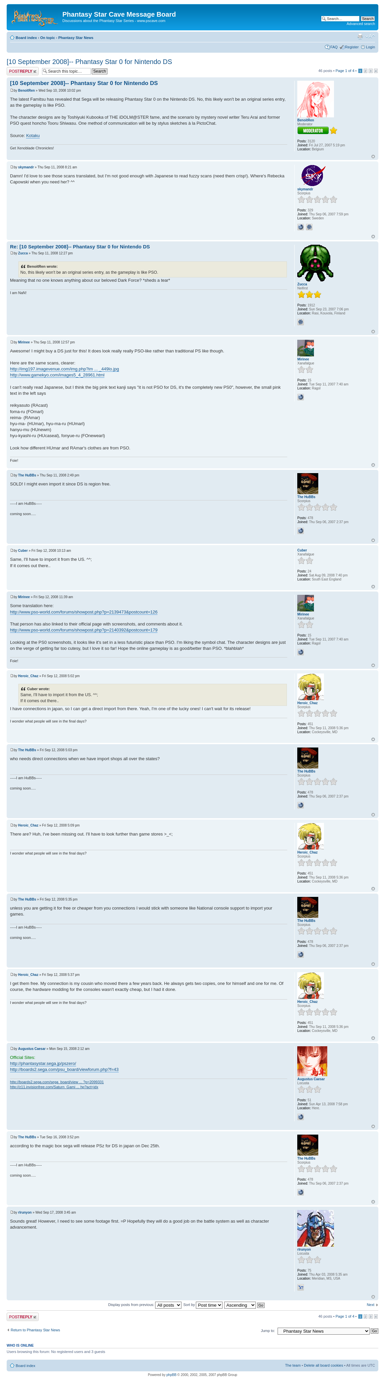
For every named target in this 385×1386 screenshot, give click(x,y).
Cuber (23, 550)
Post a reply (23, 71)
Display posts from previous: (144, 1305)
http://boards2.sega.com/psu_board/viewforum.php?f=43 (64, 1069)
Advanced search (361, 24)
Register (352, 47)
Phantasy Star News (75, 38)
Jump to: (268, 1331)
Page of (345, 71)
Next (370, 1305)
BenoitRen (26, 90)
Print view (360, 36)
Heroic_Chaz (28, 676)
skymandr (26, 167)
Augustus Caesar (31, 1049)
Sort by (203, 1305)
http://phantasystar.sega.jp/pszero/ (43, 1063)
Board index (26, 38)
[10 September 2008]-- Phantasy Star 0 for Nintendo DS (89, 61)
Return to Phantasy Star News (35, 1330)
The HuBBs (27, 475)
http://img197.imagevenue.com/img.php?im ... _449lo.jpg (64, 368)
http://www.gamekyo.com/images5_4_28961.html (57, 374)
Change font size (370, 36)
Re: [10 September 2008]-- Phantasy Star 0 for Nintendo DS (80, 246)
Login (370, 47)
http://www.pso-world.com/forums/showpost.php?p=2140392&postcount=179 (83, 629)
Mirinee (24, 342)
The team (293, 1365)
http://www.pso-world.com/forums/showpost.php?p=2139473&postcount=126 (83, 611)
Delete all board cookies (323, 1365)
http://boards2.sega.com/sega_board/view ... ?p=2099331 (57, 1082)
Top (373, 156)
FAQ (334, 47)
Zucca (23, 253)
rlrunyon (25, 1212)
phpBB (171, 1375)
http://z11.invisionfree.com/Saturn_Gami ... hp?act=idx (54, 1087)
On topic (47, 38)
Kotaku (32, 135)
